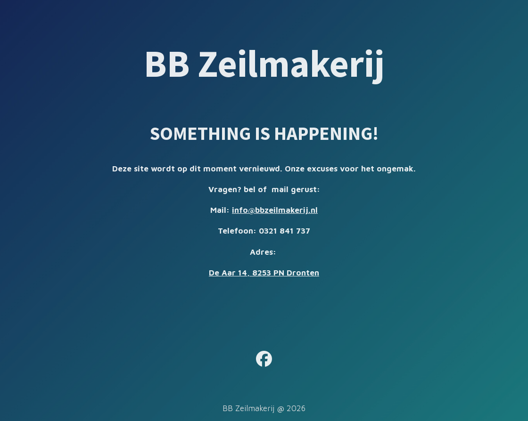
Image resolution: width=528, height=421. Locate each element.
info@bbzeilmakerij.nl (275, 210)
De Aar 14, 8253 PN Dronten (264, 272)
